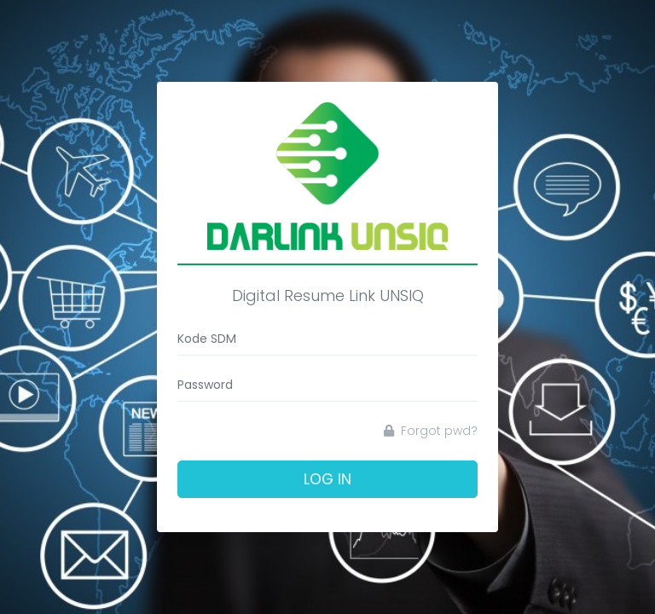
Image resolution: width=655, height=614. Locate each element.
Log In (327, 479)
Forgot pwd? (431, 430)
